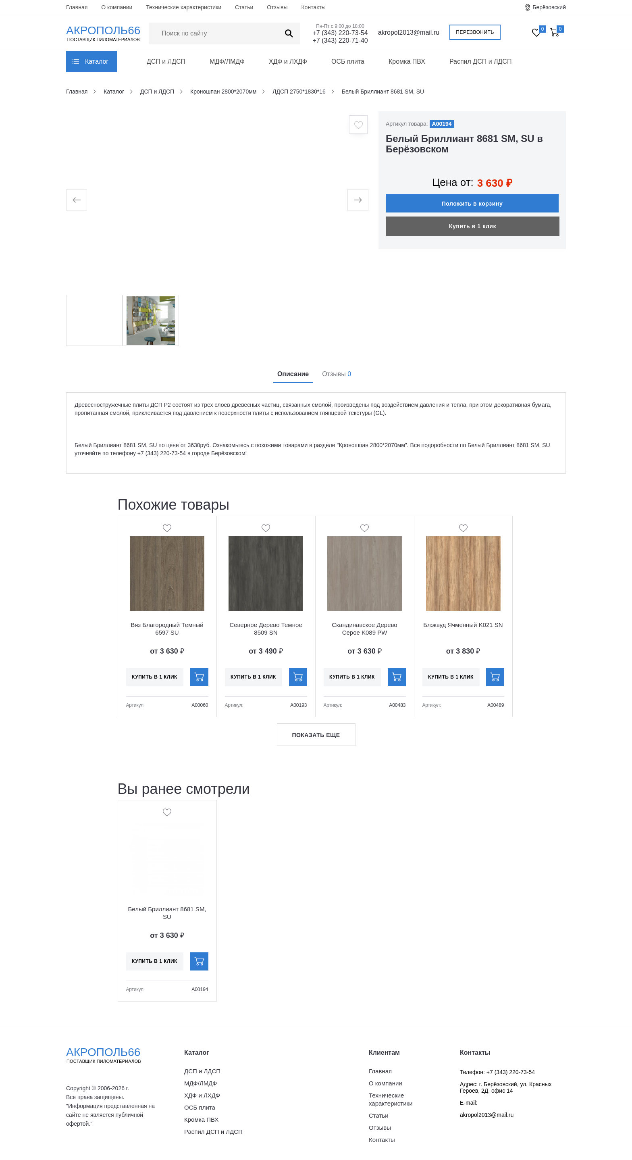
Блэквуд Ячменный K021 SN (463, 624)
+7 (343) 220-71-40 (340, 40)
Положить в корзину (472, 203)
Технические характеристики (183, 7)
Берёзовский (549, 7)
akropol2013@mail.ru (408, 32)
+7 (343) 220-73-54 (340, 32)
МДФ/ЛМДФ (227, 61)
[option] (217, 200)
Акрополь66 (110, 1055)
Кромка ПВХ (407, 61)
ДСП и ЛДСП (166, 61)
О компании (116, 7)
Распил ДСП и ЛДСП (480, 61)
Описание (293, 374)
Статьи (244, 7)
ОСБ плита (347, 61)
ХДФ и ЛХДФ (288, 61)
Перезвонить (475, 32)
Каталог (96, 61)
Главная (76, 7)
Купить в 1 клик (472, 226)
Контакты (313, 7)
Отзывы (277, 7)
